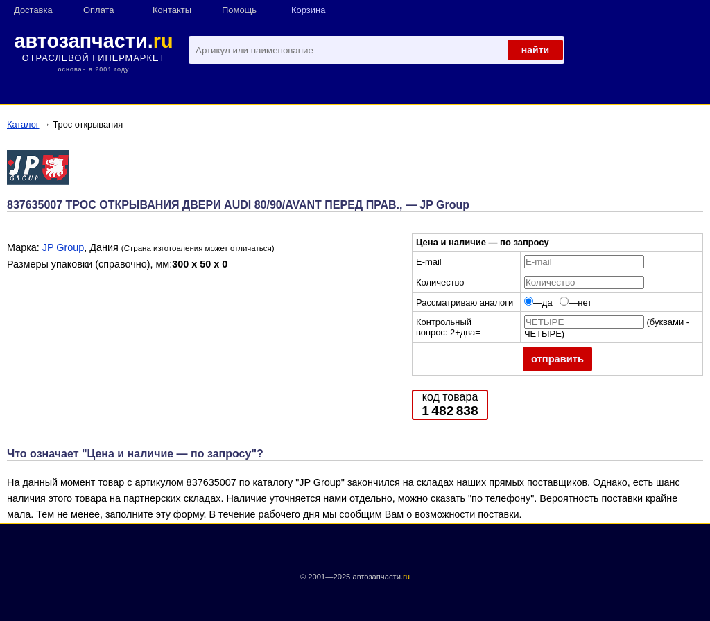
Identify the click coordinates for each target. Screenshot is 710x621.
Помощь (239, 10)
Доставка (33, 10)
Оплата (98, 10)
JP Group (63, 247)
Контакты (172, 10)
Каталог (23, 124)
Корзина (308, 10)
